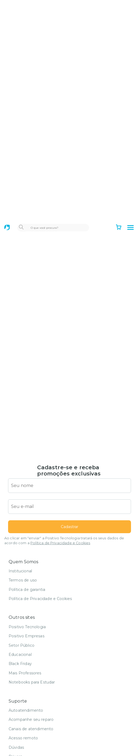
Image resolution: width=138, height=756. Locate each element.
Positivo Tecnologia (27, 584)
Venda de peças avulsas (31, 741)
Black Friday (20, 621)
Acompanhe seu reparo (31, 676)
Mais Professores (25, 630)
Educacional (20, 611)
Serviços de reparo (26, 750)
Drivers (15, 713)
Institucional (20, 528)
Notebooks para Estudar (32, 639)
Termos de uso (23, 537)
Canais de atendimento (31, 686)
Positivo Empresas (26, 593)
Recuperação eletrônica (31, 732)
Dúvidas (16, 704)
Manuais (16, 723)
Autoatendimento (26, 667)
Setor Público (21, 602)
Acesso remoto (23, 695)
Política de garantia (27, 546)
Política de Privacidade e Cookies (60, 500)
